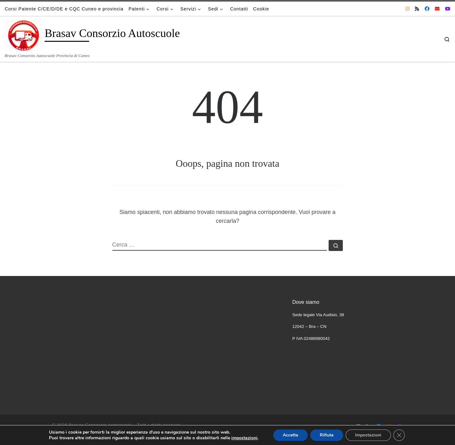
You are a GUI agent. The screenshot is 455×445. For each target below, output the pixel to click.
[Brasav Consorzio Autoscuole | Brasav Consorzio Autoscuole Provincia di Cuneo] (23, 34)
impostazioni (244, 438)
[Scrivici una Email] (437, 8)
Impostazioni (368, 435)
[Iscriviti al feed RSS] (417, 8)
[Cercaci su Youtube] (447, 8)
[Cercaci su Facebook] (427, 8)
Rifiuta (327, 435)
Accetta (290, 435)
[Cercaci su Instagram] (407, 8)
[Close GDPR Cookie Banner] (399, 435)
